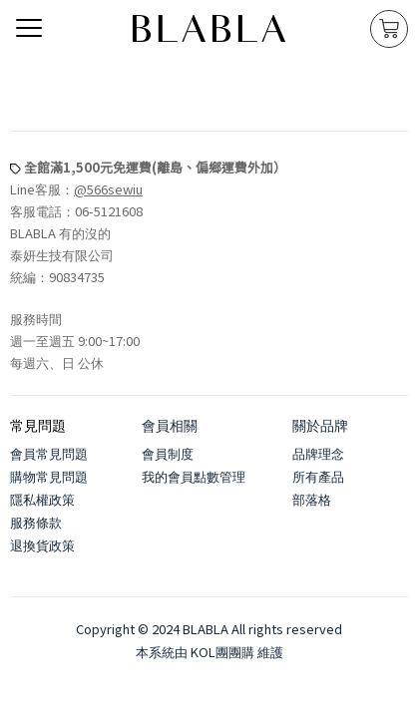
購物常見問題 (49, 476)
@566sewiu (108, 189)
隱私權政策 (42, 499)
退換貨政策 (42, 545)
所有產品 (318, 476)
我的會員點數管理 (193, 476)
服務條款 (36, 522)
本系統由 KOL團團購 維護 (209, 651)
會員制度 (168, 453)
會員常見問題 (49, 453)
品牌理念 (318, 453)
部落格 (311, 499)
